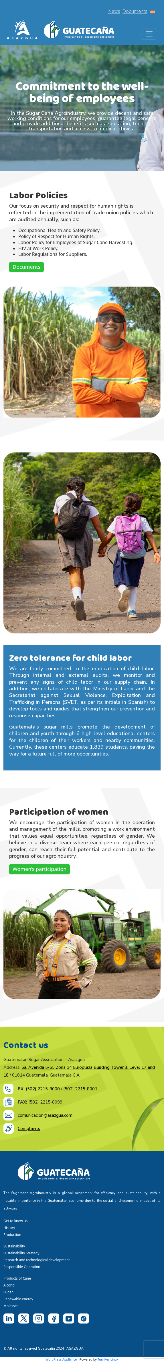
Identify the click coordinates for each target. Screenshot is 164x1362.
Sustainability (14, 1246)
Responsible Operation (22, 1266)
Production (12, 1234)
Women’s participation (39, 869)
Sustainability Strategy (21, 1253)
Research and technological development (37, 1259)
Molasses (10, 1305)
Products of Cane (17, 1278)
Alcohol (9, 1285)
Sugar (8, 1292)
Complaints (29, 1128)
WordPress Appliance (61, 1359)
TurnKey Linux (108, 1359)
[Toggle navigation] (149, 34)
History (9, 1227)
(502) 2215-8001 (80, 1089)
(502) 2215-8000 (43, 1089)
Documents (134, 11)
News (114, 11)
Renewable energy (18, 1299)
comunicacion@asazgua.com (45, 1115)
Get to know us (15, 1220)
